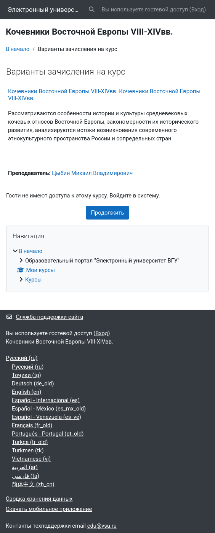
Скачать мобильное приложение (49, 509)
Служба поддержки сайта (44, 316)
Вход (197, 9)
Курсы (33, 279)
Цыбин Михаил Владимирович (92, 173)
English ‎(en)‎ (26, 391)
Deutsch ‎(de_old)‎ (33, 383)
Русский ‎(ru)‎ (21, 358)
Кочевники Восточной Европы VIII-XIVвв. (59, 341)
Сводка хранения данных (39, 498)
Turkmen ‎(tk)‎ (28, 450)
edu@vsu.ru (102, 525)
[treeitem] (107, 265)
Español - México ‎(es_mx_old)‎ (49, 408)
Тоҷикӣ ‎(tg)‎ (26, 375)
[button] (91, 9)
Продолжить (107, 212)
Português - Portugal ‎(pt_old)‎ (47, 433)
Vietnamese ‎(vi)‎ (31, 458)
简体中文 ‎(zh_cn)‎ (33, 484)
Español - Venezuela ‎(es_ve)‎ (46, 417)
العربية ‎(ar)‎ (25, 467)
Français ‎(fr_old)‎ (32, 425)
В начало (17, 49)
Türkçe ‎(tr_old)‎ (30, 442)
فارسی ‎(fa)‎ (25, 476)
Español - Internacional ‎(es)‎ (46, 400)
